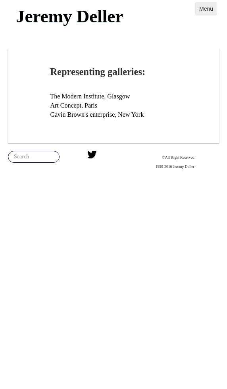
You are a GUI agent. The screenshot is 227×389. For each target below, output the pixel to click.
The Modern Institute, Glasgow (90, 96)
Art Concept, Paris (73, 105)
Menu (206, 9)
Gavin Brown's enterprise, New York (97, 114)
